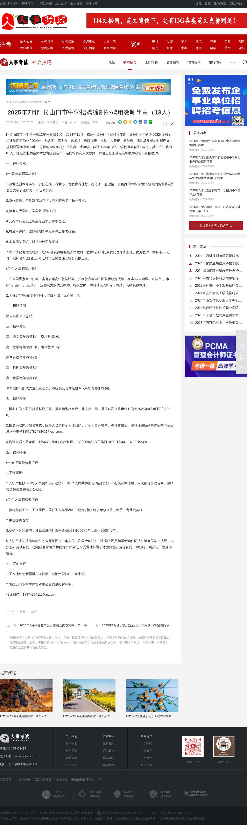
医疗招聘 (68, 48)
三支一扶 (110, 41)
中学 (11, 611)
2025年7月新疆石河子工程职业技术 (148, 716)
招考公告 (26, 41)
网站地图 (46, 3)
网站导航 (236, 3)
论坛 (242, 48)
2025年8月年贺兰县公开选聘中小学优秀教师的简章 (215, 143)
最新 (111, 62)
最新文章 (92, 3)
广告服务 (146, 750)
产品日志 (109, 750)
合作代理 (146, 765)
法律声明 (109, 736)
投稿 (199, 3)
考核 (103, 510)
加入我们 (71, 743)
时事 (213, 41)
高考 (170, 48)
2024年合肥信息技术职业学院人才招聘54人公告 (219, 308)
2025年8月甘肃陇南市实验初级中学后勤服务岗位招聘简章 (215, 159)
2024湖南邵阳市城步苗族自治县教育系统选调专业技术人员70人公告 (219, 270)
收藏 (208, 3)
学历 (155, 48)
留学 (213, 48)
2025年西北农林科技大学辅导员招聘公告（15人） (219, 278)
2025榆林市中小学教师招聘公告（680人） (219, 285)
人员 (55, 425)
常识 (184, 41)
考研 (199, 48)
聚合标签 (76, 3)
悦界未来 (24, 779)
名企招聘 (110, 48)
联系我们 (71, 750)
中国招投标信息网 (82, 779)
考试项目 (27, 3)
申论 (155, 41)
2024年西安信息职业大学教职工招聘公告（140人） (219, 300)
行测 (170, 41)
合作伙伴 (146, 757)
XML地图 (61, 3)
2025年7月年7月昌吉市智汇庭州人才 (23, 716)
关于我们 (71, 736)
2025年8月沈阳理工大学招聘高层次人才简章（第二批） (215, 209)
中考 (184, 48)
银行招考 (89, 48)
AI (99, 779)
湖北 (26, 153)
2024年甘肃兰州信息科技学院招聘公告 (219, 263)
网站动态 (109, 757)
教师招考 (47, 48)
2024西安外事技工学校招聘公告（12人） (219, 293)
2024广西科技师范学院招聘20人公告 (219, 256)
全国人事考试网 (8, 3)
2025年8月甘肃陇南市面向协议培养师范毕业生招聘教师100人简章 (215, 176)
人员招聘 (146, 743)
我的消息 (220, 3)
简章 (34, 611)
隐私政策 (71, 757)
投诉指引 (109, 743)
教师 (23, 611)
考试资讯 (47, 41)
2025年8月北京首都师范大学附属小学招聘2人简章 (215, 192)
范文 (228, 48)
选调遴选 (89, 41)
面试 (199, 41)
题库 (242, 41)
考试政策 (68, 41)
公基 (228, 41)
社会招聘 (21, 102)
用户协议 (71, 765)
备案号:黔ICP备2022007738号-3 (172, 812)
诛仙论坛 (61, 779)
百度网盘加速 (42, 779)
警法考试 (26, 48)
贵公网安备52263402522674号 (119, 813)
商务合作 (146, 736)
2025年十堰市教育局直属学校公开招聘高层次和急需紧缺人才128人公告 (219, 315)
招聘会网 (194, 62)
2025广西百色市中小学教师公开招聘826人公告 (219, 322)
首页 (9, 102)
